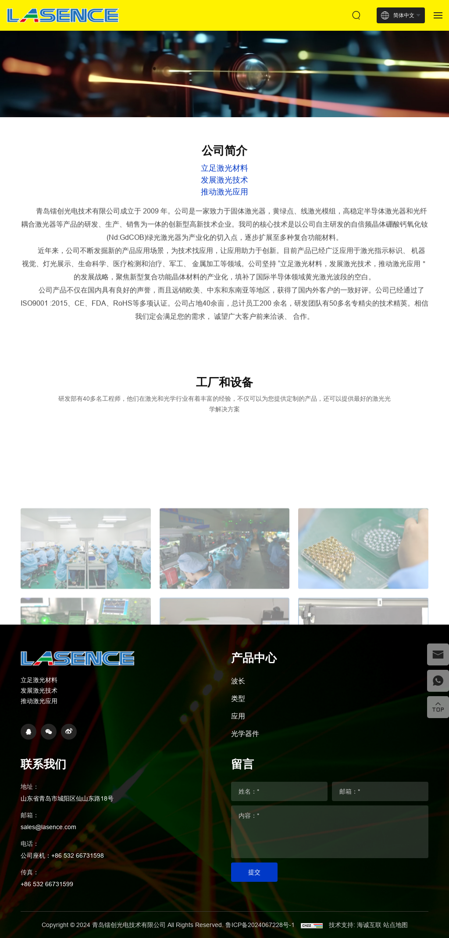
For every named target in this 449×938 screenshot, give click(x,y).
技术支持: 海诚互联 (355, 924)
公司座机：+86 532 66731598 (62, 855)
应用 (238, 716)
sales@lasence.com (48, 827)
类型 (238, 698)
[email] (438, 654)
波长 (238, 681)
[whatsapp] (438, 681)
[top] (438, 707)
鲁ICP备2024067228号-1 (260, 924)
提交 (254, 872)
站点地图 (395, 924)
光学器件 (245, 733)
